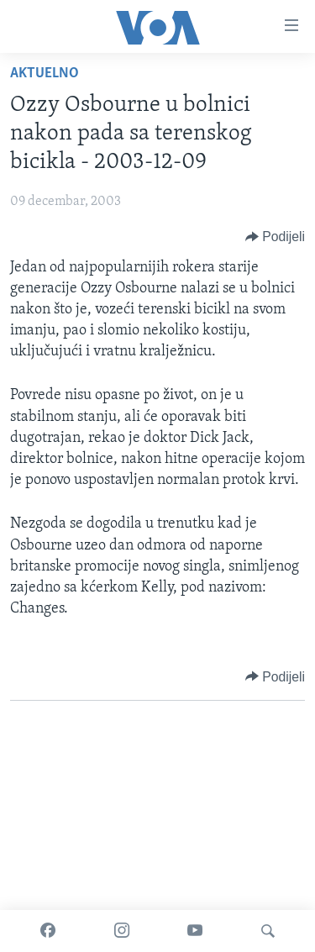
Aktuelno (44, 74)
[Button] (275, 237)
